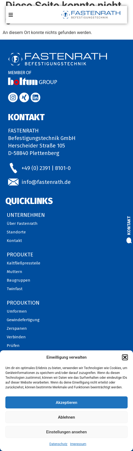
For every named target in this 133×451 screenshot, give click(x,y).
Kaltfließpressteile (23, 263)
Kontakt (128, 225)
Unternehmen (26, 215)
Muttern (14, 271)
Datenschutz (58, 444)
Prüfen (13, 345)
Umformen (17, 311)
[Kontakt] (129, 240)
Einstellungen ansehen (66, 432)
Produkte (20, 254)
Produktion (23, 303)
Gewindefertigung (23, 319)
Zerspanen (17, 328)
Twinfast (15, 288)
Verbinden (16, 337)
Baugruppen (18, 280)
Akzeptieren (66, 402)
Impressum (78, 444)
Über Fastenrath (22, 223)
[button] (125, 357)
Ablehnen (66, 417)
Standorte (16, 232)
